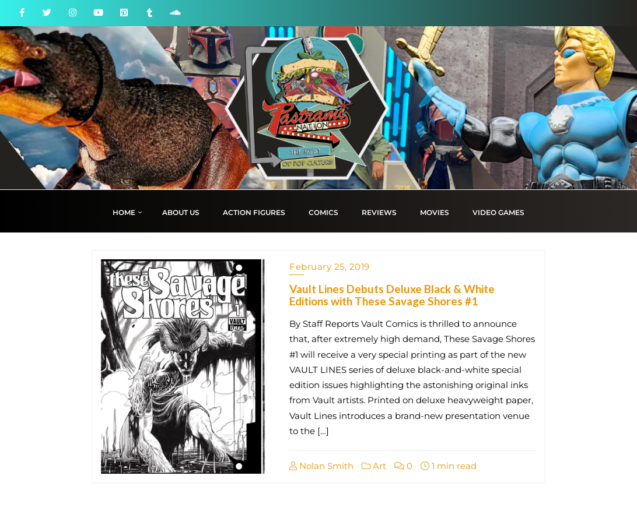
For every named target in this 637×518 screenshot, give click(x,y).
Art (374, 465)
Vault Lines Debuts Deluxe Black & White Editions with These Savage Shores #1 (392, 295)
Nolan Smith (321, 465)
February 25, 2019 (329, 266)
